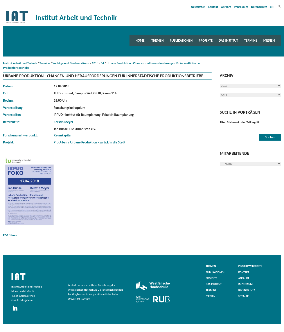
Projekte (206, 40)
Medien (269, 40)
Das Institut (228, 40)
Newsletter (198, 7)
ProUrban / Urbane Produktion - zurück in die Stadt (89, 142)
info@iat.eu (26, 300)
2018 (95, 63)
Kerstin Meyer (63, 122)
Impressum (241, 7)
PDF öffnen (29, 197)
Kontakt (213, 7)
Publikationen (181, 40)
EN (271, 7)
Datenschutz (259, 7)
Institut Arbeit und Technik (20, 63)
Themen (157, 40)
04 (102, 63)
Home (140, 40)
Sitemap (243, 296)
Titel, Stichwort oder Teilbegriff (239, 122)
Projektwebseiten (250, 266)
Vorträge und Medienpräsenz (71, 63)
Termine (250, 40)
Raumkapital (62, 135)
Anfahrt (226, 7)
